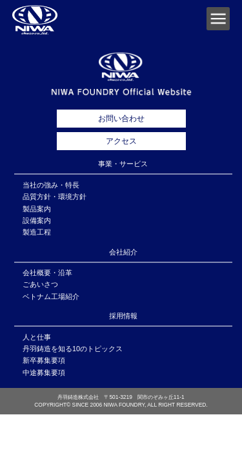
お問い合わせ (121, 118)
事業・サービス (123, 164)
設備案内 (37, 220)
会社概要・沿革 (47, 272)
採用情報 (123, 316)
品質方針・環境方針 (54, 196)
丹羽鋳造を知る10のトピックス (73, 349)
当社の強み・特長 (51, 185)
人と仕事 (37, 337)
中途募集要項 (44, 372)
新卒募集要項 (44, 360)
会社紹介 (123, 252)
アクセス (121, 141)
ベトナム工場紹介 (51, 296)
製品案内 (37, 209)
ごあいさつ (40, 284)
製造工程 (37, 232)
